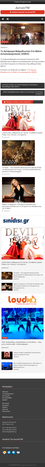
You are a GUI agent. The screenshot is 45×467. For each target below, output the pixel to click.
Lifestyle (5, 338)
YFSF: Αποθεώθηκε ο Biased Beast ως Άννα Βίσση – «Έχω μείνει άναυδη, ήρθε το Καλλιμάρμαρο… (22, 343)
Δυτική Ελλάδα (7, 398)
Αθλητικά (5, 392)
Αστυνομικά (6, 396)
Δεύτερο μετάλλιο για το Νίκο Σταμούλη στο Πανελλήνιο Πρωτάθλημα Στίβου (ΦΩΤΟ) (20, 85)
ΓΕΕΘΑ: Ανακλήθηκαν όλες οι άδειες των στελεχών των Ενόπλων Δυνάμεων (23, 93)
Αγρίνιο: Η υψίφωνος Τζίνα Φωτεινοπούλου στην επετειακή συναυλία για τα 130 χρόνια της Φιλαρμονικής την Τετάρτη (21, 206)
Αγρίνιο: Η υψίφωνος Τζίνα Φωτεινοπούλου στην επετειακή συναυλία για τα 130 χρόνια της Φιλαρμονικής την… (28, 286)
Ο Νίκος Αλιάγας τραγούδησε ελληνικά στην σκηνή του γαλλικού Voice (27, 353)
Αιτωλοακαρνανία (7, 394)
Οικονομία (5, 405)
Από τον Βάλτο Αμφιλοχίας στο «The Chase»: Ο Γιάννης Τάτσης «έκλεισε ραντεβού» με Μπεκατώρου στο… (27, 365)
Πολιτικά (5, 409)
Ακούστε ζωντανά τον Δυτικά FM (22, 12)
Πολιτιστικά (4, 42)
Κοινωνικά (5, 403)
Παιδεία (4, 407)
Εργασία (4, 400)
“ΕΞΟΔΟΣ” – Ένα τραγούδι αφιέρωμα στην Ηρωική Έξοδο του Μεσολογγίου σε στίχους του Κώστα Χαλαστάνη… (28, 275)
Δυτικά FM (22, 8)
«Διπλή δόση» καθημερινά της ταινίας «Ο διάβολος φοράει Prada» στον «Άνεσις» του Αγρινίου (22, 134)
